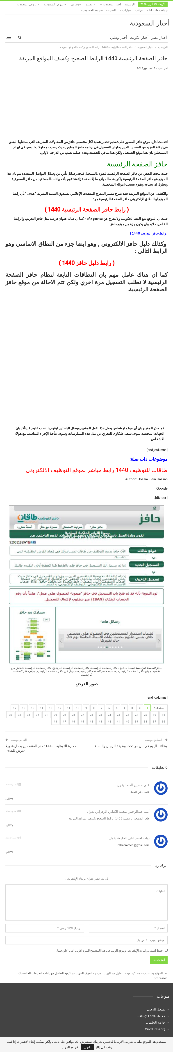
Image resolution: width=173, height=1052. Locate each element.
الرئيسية (129, 4)
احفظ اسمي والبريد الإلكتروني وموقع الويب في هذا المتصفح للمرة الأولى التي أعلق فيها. (110, 944)
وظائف (75, 4)
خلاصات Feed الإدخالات (151, 1010)
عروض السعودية (54, 4)
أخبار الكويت (139, 32)
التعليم (89, 4)
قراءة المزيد (70, 1047)
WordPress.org (155, 1023)
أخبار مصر (159, 32)
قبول (87, 1047)
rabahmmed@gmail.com (134, 839)
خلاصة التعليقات (155, 1016)
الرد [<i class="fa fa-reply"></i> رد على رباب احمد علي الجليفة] (9, 846)
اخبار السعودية (112, 4)
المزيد (35, 4)
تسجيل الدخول (156, 1003)
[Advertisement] (86, 101)
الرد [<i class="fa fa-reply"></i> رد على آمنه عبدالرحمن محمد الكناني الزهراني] (9, 819)
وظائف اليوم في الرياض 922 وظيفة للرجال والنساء (131, 740)
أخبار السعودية (150, 17)
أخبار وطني (118, 32)
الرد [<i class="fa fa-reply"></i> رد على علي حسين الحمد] (9, 792)
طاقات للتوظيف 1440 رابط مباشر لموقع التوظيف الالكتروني (97, 464)
